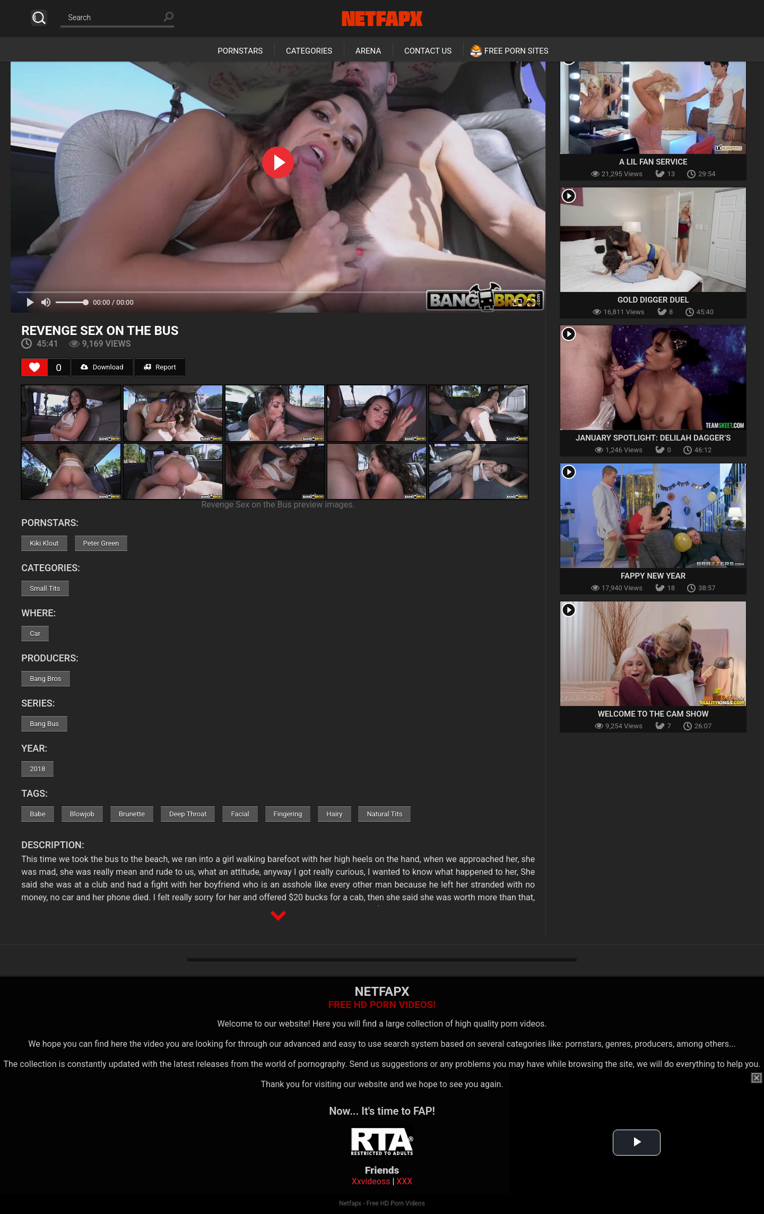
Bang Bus (44, 724)
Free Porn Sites (516, 51)
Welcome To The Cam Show (653, 714)
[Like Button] (34, 367)
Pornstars (240, 51)
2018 (37, 769)
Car (35, 634)
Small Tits (45, 588)
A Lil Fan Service (653, 162)
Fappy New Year (653, 576)
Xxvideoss (371, 1181)
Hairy (334, 814)
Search (39, 18)
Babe (37, 814)
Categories (309, 51)
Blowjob (82, 814)
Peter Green (101, 543)
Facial (240, 814)
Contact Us (428, 51)
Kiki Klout (44, 543)
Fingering (288, 814)
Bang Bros (45, 679)
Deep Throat (188, 814)
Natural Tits (384, 814)
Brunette (132, 814)
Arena (368, 51)
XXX (404, 1181)
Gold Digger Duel (653, 300)
